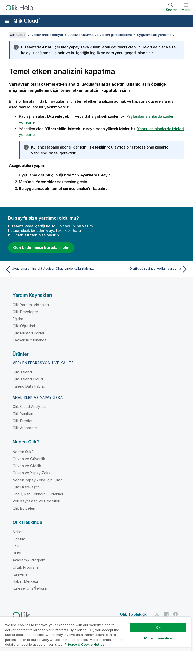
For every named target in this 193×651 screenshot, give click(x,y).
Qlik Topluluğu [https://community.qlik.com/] (133, 614)
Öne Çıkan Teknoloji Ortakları (38, 494)
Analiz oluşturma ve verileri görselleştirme (100, 35)
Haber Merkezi (25, 581)
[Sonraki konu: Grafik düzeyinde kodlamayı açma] (143, 269)
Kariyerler (21, 574)
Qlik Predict (22, 421)
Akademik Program (29, 560)
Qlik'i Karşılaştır (26, 487)
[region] (95, 634)
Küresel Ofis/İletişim (30, 588)
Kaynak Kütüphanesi (30, 340)
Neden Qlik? (23, 452)
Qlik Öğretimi (24, 326)
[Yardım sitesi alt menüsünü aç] (7, 21)
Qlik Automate (25, 428)
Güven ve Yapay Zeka (32, 473)
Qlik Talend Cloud (28, 379)
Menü (186, 10)
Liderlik (19, 539)
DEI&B (18, 553)
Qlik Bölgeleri (24, 508)
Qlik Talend (22, 372)
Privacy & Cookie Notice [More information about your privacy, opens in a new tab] (84, 644)
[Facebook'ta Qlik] (175, 614)
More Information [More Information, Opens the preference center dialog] (158, 638)
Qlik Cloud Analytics (29, 406)
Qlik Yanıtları (23, 413)
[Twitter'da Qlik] (157, 614)
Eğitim (18, 319)
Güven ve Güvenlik (29, 459)
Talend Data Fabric (29, 386)
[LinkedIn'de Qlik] (166, 614)
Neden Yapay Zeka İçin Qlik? (37, 480)
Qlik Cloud (26, 21)
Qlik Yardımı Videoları (31, 305)
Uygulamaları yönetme (154, 35)
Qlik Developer (25, 312)
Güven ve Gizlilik (27, 466)
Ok (158, 627)
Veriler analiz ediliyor (47, 35)
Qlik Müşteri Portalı (29, 333)
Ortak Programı (26, 567)
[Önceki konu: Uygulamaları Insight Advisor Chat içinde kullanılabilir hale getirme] (49, 269)
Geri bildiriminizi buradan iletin (41, 247)
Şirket (18, 532)
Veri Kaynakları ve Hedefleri (36, 501)
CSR (16, 546)
